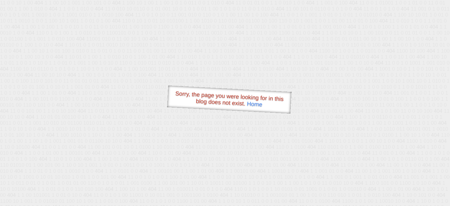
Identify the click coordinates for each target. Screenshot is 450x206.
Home (254, 104)
